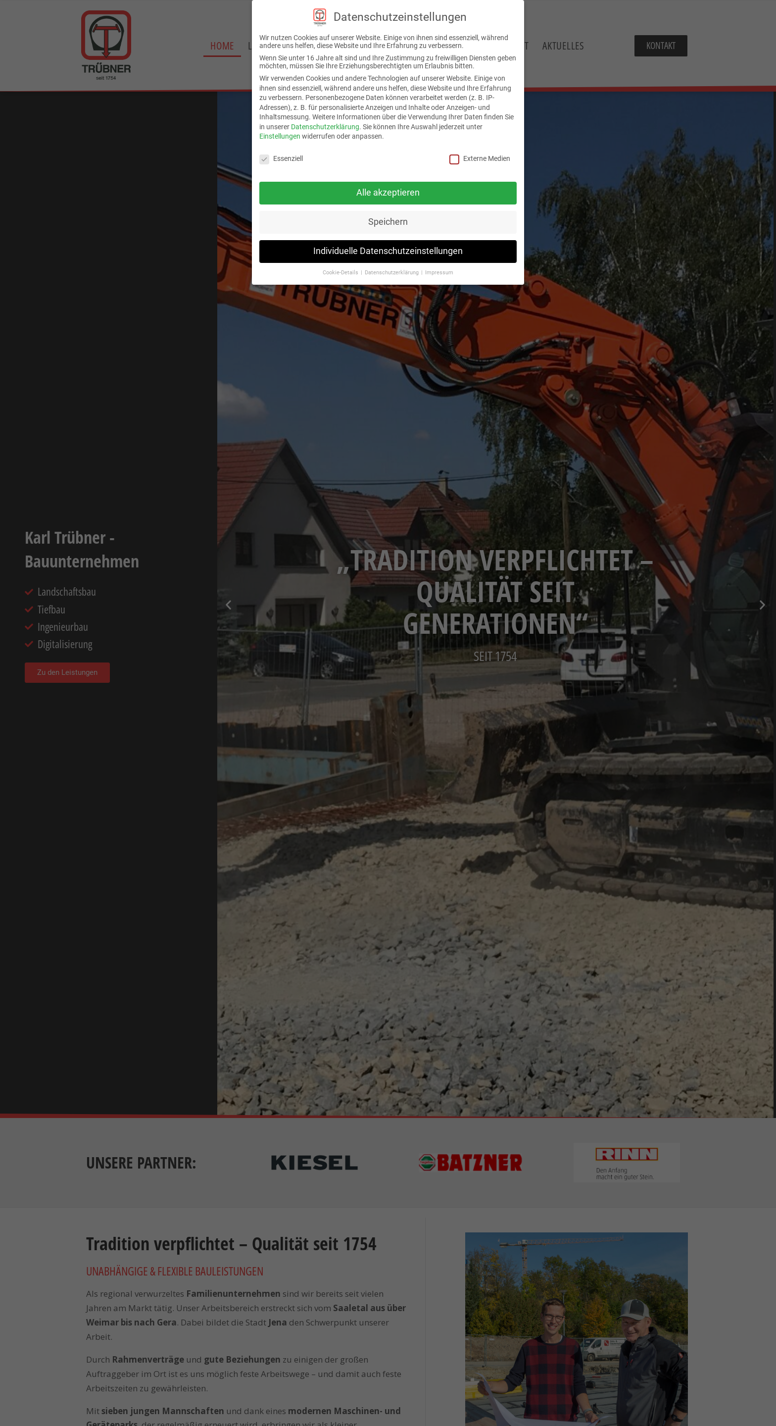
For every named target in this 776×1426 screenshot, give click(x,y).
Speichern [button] (388, 222)
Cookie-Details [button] (341, 272)
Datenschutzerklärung (325, 127)
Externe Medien (479, 158)
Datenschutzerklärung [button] (392, 272)
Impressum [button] (439, 272)
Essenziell (281, 158)
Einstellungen (279, 136)
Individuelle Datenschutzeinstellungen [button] (388, 251)
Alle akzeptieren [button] (388, 193)
